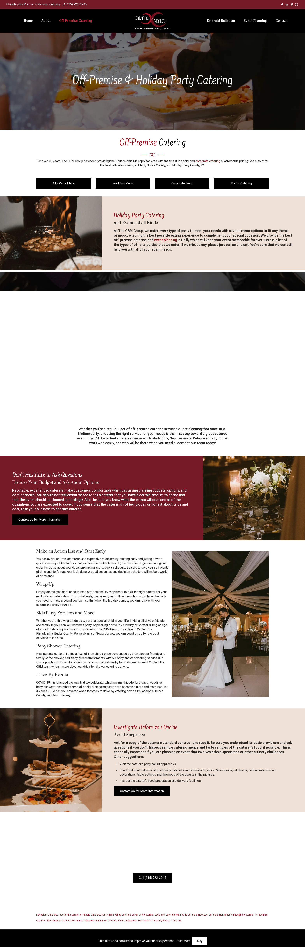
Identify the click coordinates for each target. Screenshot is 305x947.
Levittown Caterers (165, 914)
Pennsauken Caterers (149, 920)
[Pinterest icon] (291, 4)
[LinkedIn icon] (286, 4)
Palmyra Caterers (127, 920)
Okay (199, 941)
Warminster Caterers (83, 920)
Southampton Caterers (59, 920)
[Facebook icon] (281, 4)
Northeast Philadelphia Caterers (236, 914)
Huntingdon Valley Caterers (116, 914)
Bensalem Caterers (46, 914)
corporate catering (207, 161)
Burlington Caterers (106, 920)
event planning (165, 240)
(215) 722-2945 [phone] (76, 4)
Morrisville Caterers (186, 914)
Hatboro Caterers (91, 914)
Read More (183, 941)
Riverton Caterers (171, 920)
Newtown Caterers (208, 914)
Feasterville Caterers (69, 914)
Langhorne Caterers (142, 914)
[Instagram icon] (296, 4)
